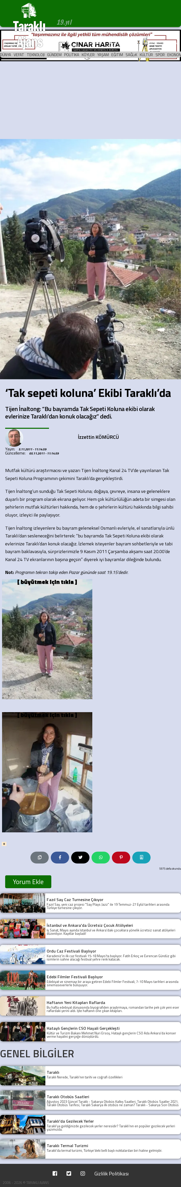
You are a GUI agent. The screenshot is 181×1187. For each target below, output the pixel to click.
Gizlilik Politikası (111, 1173)
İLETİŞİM (170, 43)
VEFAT (19, 55)
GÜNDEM (54, 55)
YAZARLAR (92, 43)
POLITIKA (71, 55)
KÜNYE (151, 43)
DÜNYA (5, 55)
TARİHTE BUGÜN (116, 45)
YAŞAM (103, 55)
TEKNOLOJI (36, 55)
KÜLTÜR (146, 55)
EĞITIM (117, 55)
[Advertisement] (90, 100)
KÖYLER (88, 55)
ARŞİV (134, 43)
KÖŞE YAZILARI (70, 45)
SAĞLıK (131, 55)
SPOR (160, 55)
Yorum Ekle (28, 882)
